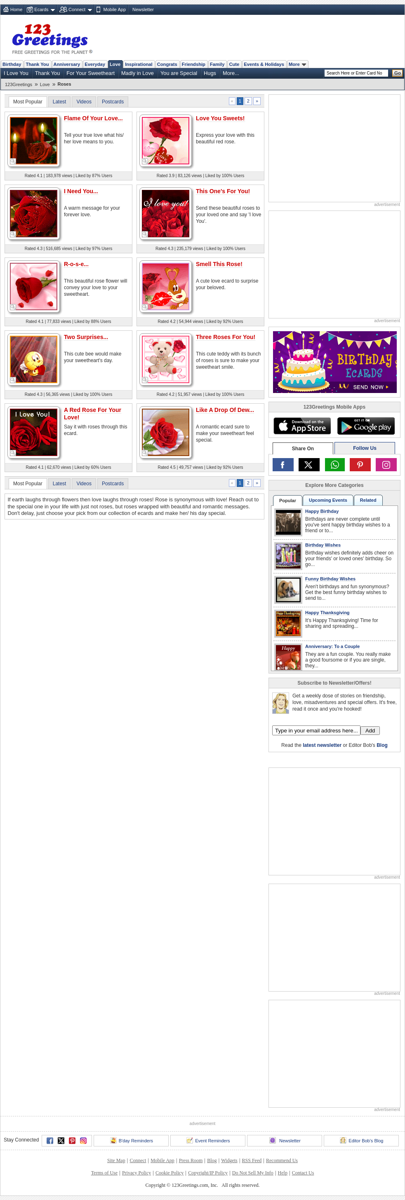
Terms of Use (104, 1173)
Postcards (113, 102)
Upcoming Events (328, 500)
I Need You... (81, 191)
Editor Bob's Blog (361, 1140)
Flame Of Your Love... (93, 118)
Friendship (193, 64)
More (297, 64)
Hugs (210, 73)
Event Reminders (208, 1140)
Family (217, 64)
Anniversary (67, 64)
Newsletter (143, 9)
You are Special (178, 73)
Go (397, 72)
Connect (76, 9)
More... (231, 73)
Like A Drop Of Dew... (225, 410)
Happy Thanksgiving (327, 612)
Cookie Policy (169, 1173)
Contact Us (303, 1173)
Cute (234, 64)
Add (370, 730)
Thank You (37, 64)
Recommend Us (282, 1160)
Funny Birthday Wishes (330, 578)
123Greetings (18, 84)
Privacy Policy (136, 1173)
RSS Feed (252, 1160)
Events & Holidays (264, 64)
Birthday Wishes (323, 545)
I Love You (16, 73)
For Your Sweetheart (90, 73)
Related (368, 500)
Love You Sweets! (220, 118)
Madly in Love (137, 73)
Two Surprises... (86, 337)
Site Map (116, 1160)
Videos (83, 102)
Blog (382, 745)
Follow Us (365, 448)
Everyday (95, 64)
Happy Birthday (322, 511)
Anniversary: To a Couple (332, 646)
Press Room (191, 1160)
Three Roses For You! (225, 337)
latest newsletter (322, 745)
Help (282, 1173)
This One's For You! (223, 191)
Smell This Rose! (219, 264)
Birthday (11, 64)
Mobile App (115, 9)
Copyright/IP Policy (208, 1173)
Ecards (41, 9)
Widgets (229, 1160)
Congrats (167, 64)
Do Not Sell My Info (252, 1173)
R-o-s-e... (76, 264)
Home (16, 9)
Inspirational (139, 64)
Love (115, 64)
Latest (59, 102)
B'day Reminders (131, 1140)
